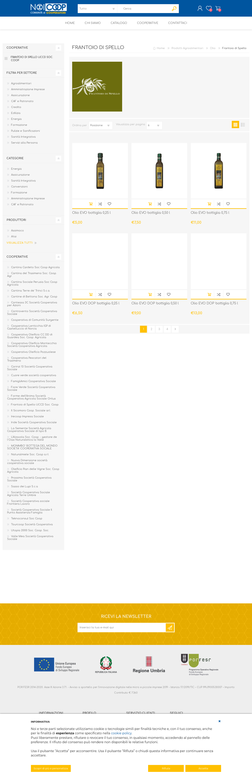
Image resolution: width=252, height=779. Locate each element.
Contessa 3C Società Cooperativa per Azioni (32, 307)
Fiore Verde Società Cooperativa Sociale (31, 391)
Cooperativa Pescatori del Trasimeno (26, 362)
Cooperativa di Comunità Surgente (34, 322)
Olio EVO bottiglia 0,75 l (210, 215)
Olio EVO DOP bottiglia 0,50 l (155, 306)
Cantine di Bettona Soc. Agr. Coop (34, 299)
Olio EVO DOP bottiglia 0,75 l (214, 306)
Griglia (235, 127)
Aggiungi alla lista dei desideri (109, 206)
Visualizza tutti (20, 245)
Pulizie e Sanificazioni (25, 133)
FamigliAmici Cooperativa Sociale (33, 384)
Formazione (19, 127)
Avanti (175, 331)
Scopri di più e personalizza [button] (51, 768)
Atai (13, 239)
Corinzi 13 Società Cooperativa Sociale (29, 371)
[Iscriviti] (122, 630)
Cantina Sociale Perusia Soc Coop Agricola (32, 286)
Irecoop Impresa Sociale (27, 419)
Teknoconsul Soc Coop (26, 521)
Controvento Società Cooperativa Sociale (32, 315)
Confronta (100, 206)
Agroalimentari (21, 86)
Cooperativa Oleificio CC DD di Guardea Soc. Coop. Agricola (29, 339)
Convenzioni (19, 189)
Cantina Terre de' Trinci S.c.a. (30, 293)
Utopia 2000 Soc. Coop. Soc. (30, 533)
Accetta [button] (203, 768)
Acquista (90, 206)
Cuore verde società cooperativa (33, 378)
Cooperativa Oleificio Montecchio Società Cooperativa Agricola (32, 347)
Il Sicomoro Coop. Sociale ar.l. (31, 413)
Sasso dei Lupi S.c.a (24, 489)
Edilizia (15, 116)
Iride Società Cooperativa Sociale (34, 425)
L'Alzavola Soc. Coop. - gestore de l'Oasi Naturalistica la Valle (32, 441)
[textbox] (143, 10)
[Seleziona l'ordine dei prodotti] (101, 128)
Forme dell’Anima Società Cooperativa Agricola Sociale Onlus (31, 400)
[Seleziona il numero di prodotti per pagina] (154, 128)
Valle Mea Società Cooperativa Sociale (30, 540)
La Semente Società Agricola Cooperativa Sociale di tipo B (29, 432)
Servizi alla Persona (24, 145)
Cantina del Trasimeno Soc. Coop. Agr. (32, 277)
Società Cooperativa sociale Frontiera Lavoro (28, 505)
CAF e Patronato (22, 104)
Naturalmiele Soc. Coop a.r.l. (30, 457)
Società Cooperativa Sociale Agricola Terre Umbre (28, 496)
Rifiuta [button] (166, 768)
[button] (219, 721)
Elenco (242, 127)
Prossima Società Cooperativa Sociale (29, 482)
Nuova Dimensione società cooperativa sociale (27, 464)
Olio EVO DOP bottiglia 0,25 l (95, 306)
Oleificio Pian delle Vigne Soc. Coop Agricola (33, 473)
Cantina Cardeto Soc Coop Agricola (35, 270)
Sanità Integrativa (23, 139)
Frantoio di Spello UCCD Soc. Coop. (32, 61)
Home (161, 51)
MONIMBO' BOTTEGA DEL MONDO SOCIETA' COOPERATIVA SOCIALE (32, 450)
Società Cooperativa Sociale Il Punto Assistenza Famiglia (29, 514)
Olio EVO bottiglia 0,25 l (91, 215)
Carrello (213, 9)
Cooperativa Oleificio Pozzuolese (33, 354)
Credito (16, 110)
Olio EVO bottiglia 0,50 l (150, 215)
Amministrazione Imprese (28, 92)
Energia (16, 121)
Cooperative (17, 50)
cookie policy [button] (121, 733)
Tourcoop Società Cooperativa (32, 527)
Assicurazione (20, 98)
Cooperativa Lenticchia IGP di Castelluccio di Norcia (29, 330)
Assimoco (17, 233)
